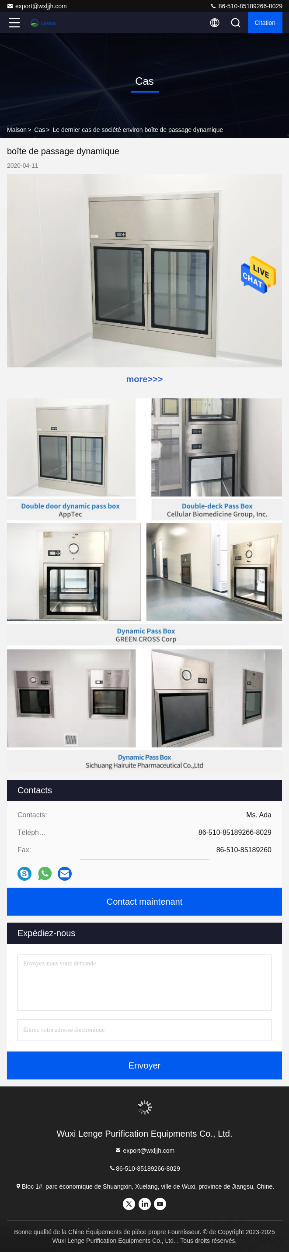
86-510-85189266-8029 (246, 6)
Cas (39, 129)
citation (265, 22)
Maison (17, 129)
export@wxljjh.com (37, 6)
